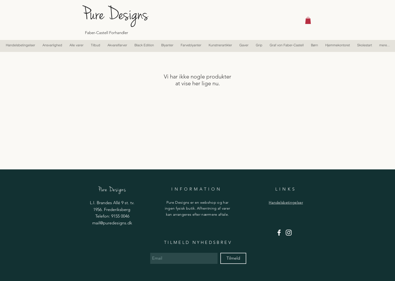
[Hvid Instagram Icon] (289, 233)
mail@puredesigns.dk (112, 223)
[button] (308, 20)
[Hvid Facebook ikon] (279, 233)
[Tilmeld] (233, 258)
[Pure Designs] (127, 14)
